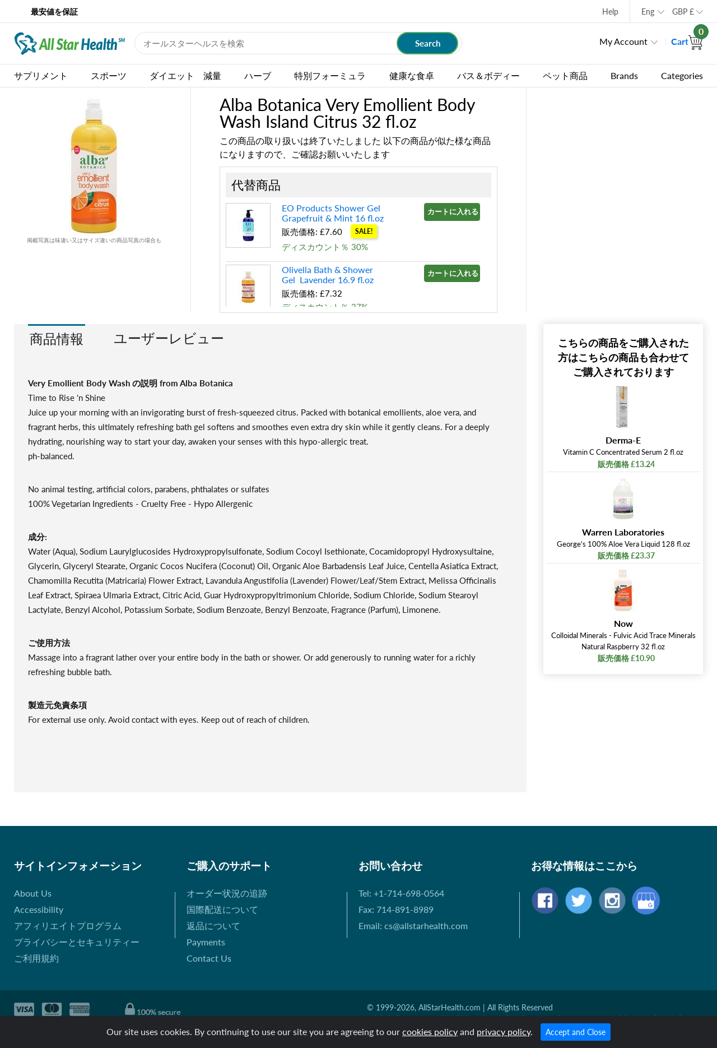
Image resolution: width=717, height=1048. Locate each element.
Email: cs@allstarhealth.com (413, 925)
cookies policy (430, 1031)
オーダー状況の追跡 (227, 893)
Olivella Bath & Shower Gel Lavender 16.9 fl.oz (328, 274)
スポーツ (109, 75)
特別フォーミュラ (330, 75)
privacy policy (503, 1031)
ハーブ (257, 75)
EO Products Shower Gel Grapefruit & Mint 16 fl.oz (333, 212)
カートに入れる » (453, 211)
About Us (33, 893)
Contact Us (209, 958)
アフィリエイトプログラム (68, 925)
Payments (206, 941)
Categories (682, 75)
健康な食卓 (411, 75)
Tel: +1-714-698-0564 (401, 893)
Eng (647, 11)
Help (610, 11)
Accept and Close (576, 1032)
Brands (624, 75)
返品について (213, 925)
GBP (683, 11)
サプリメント (41, 75)
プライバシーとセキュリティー (76, 941)
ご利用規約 (36, 958)
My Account (623, 41)
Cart (687, 41)
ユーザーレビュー (169, 338)
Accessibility (38, 909)
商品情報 (56, 338)
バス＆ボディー (488, 75)
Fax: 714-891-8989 (396, 909)
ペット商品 (565, 75)
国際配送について (222, 909)
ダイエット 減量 (185, 75)
